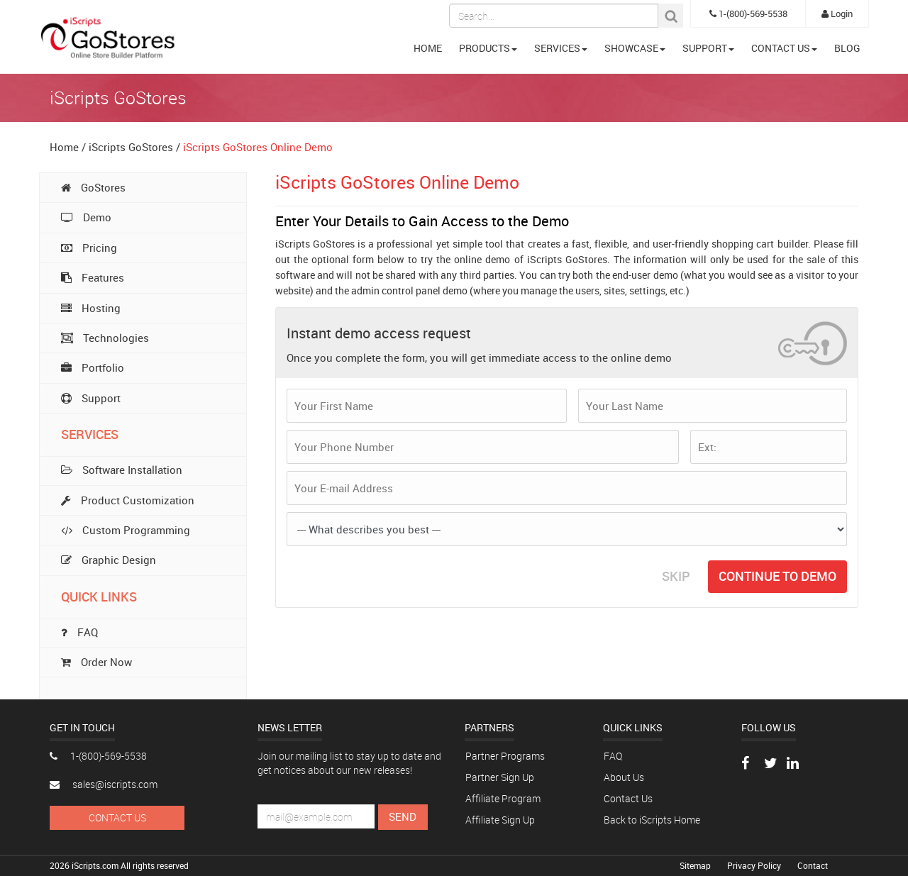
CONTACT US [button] (784, 48)
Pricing (89, 247)
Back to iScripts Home (652, 819)
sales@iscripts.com (103, 784)
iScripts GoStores (131, 147)
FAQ (613, 756)
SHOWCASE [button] (634, 48)
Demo (86, 217)
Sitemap (696, 865)
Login (837, 13)
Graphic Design (108, 560)
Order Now (96, 662)
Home (64, 147)
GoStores (93, 187)
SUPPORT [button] (708, 48)
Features (92, 277)
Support (91, 398)
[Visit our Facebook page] (745, 764)
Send (402, 816)
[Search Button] (670, 16)
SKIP (676, 575)
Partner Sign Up (499, 777)
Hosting (91, 308)
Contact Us (117, 817)
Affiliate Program (503, 798)
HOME (428, 48)
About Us (624, 777)
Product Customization (127, 500)
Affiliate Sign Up (500, 819)
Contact (812, 865)
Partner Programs (505, 756)
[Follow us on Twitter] (770, 764)
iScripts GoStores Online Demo (258, 147)
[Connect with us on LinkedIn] (793, 764)
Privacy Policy (755, 865)
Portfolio (92, 367)
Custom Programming (125, 530)
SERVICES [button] (560, 48)
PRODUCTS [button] (488, 48)
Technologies (105, 338)
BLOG (847, 48)
